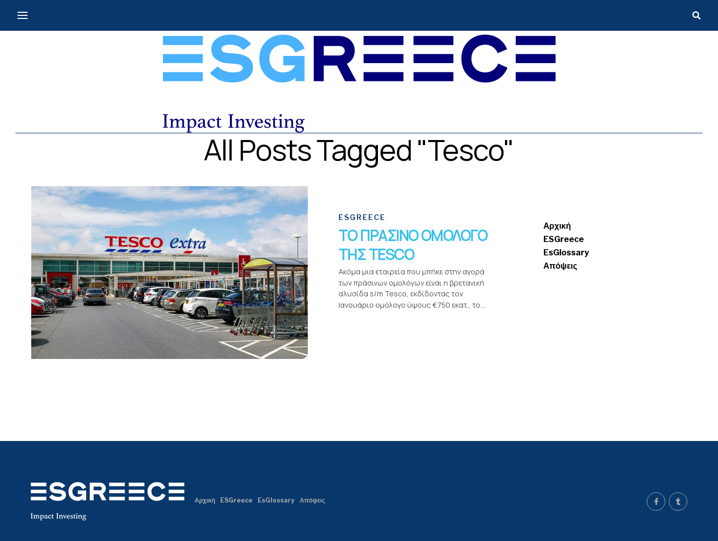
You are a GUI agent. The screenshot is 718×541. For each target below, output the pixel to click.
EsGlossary (566, 252)
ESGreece (563, 239)
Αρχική (557, 226)
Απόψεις (560, 266)
